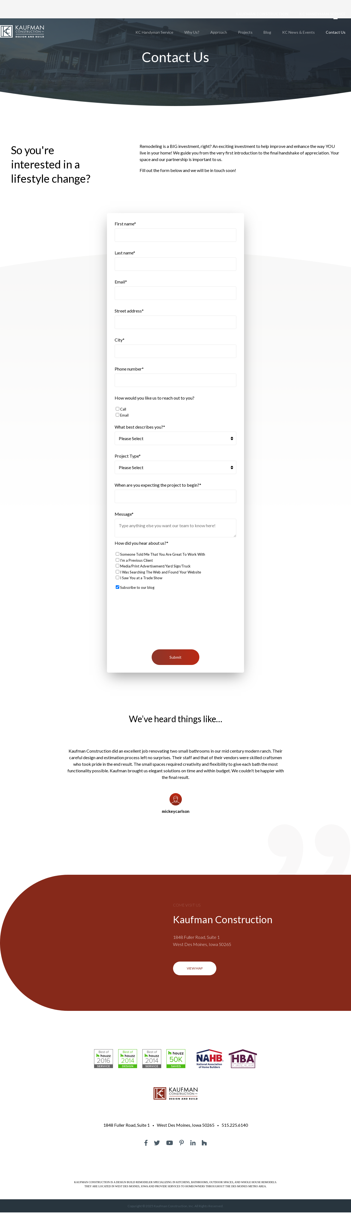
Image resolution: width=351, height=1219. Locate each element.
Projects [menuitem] (245, 32)
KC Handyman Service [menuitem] (154, 32)
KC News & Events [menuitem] (298, 32)
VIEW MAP (195, 975)
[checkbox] (175, 415)
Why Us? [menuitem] (191, 32)
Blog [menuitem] (267, 32)
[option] (175, 785)
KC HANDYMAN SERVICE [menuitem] (322, 14)
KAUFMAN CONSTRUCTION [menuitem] (262, 14)
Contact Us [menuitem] (336, 32)
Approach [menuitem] (218, 32)
